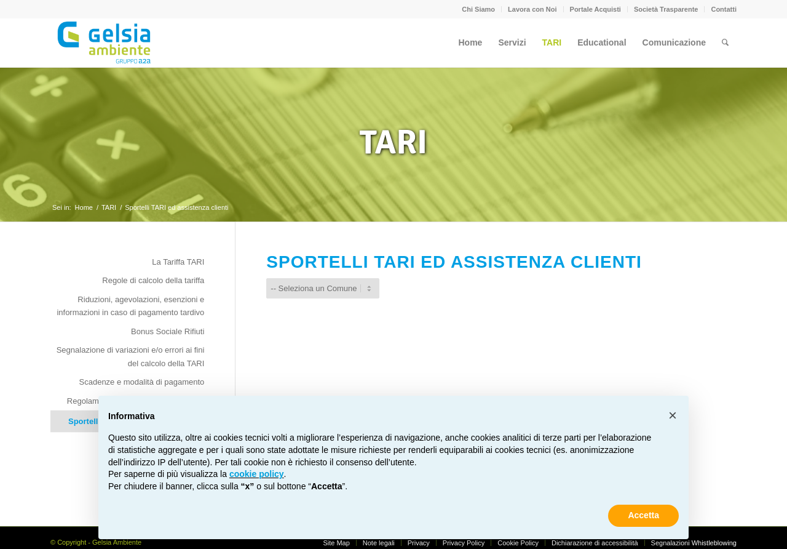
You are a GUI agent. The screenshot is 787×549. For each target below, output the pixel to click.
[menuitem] (479, 9)
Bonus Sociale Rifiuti (167, 331)
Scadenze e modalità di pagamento (142, 382)
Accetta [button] (643, 515)
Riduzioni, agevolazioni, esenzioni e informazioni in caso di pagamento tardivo (130, 306)
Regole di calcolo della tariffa (153, 280)
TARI (393, 142)
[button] (672, 415)
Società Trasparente (666, 9)
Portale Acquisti (595, 9)
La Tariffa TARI (178, 261)
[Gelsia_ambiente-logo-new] (106, 42)
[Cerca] (725, 42)
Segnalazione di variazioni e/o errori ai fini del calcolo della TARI (131, 356)
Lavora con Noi (532, 9)
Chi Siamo (478, 9)
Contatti (724, 9)
